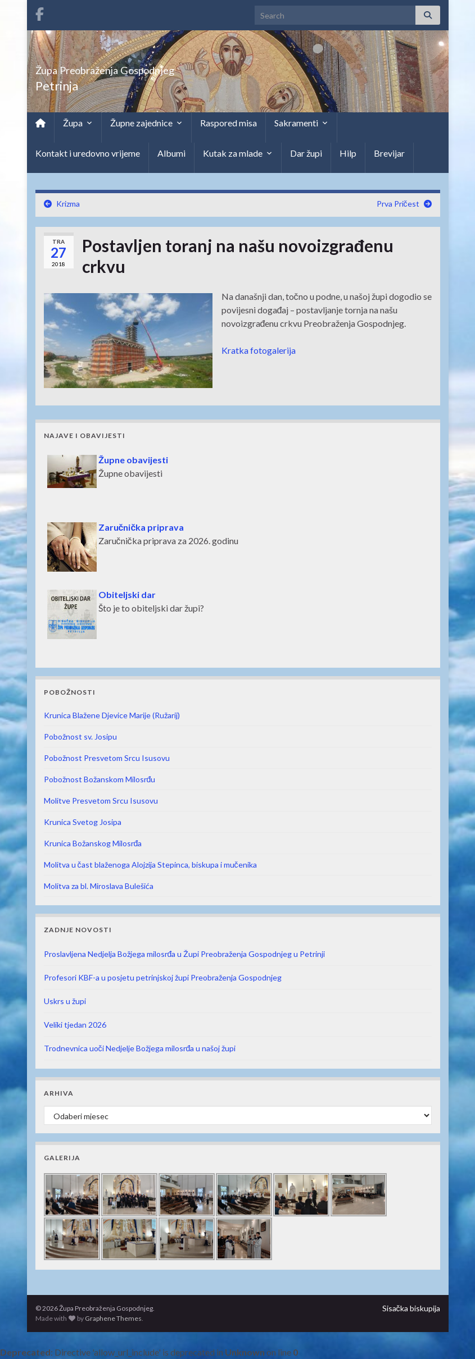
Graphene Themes (113, 1318)
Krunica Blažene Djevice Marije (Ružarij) (112, 715)
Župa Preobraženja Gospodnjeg (148, 67)
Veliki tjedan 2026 (75, 1024)
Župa (78, 123)
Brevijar (389, 153)
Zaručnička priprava (141, 527)
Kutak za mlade (238, 153)
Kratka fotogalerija (258, 350)
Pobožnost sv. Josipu (80, 736)
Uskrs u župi (65, 1001)
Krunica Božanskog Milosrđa (93, 843)
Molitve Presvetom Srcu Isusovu (101, 800)
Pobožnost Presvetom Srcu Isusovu (107, 758)
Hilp (348, 153)
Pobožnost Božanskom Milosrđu (100, 779)
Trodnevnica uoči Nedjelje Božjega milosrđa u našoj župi (140, 1048)
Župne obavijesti (133, 459)
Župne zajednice (146, 123)
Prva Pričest (398, 203)
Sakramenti (301, 123)
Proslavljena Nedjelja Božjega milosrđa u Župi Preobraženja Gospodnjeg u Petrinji (184, 954)
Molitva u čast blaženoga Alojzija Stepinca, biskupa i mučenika (150, 864)
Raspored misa (228, 122)
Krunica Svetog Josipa (82, 822)
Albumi (171, 153)
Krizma (68, 203)
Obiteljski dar (127, 594)
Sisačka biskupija (411, 1308)
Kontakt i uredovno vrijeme (87, 153)
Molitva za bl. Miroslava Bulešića (98, 886)
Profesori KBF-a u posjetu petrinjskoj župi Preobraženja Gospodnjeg (163, 977)
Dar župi (306, 153)
